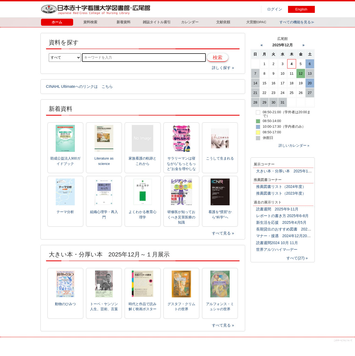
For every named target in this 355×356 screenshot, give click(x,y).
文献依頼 (223, 22)
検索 (217, 57)
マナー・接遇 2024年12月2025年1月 (288, 236)
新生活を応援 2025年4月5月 (281, 222)
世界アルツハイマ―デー (276, 249)
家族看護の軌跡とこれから (142, 160)
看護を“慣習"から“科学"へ (220, 214)
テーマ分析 (65, 212)
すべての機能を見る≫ (296, 22)
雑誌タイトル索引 (157, 22)
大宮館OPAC (256, 22)
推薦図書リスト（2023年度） (281, 193)
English (301, 9)
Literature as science (104, 160)
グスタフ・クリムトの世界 (181, 306)
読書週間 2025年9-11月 (277, 209)
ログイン (274, 9)
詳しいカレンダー (293, 145)
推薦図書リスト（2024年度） (281, 186)
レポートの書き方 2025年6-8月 (282, 216)
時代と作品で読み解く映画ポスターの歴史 (142, 307)
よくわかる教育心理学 (142, 214)
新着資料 (123, 22)
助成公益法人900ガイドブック (65, 160)
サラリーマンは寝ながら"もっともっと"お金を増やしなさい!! (181, 163)
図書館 (96, 9)
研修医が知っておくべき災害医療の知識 (181, 217)
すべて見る (221, 233)
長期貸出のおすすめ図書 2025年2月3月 (290, 229)
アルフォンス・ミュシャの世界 (220, 306)
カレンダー (190, 22)
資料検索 (90, 22)
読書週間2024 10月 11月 (277, 243)
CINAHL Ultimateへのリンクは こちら (79, 86)
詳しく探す (221, 68)
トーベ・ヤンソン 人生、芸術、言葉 (104, 306)
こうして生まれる (220, 158)
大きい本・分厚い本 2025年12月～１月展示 (294, 171)
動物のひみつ (65, 304)
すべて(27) (295, 258)
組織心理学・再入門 (104, 214)
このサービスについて (343, 340)
